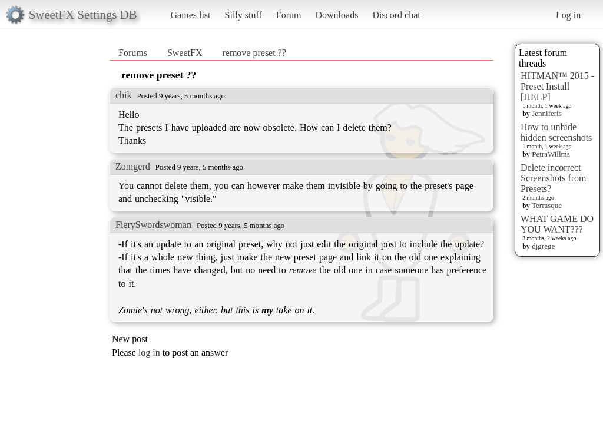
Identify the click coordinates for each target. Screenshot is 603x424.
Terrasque (547, 205)
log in (149, 352)
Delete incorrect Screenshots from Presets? (554, 178)
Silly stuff (243, 15)
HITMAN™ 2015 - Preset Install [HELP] (557, 86)
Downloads (336, 15)
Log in (568, 15)
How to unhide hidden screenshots (556, 132)
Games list (191, 15)
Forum (289, 15)
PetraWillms (550, 154)
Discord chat (396, 15)
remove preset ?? (254, 53)
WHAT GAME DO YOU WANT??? (557, 224)
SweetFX (185, 53)
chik (123, 95)
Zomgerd (132, 166)
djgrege (543, 245)
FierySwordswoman (153, 225)
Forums (132, 53)
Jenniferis (547, 113)
